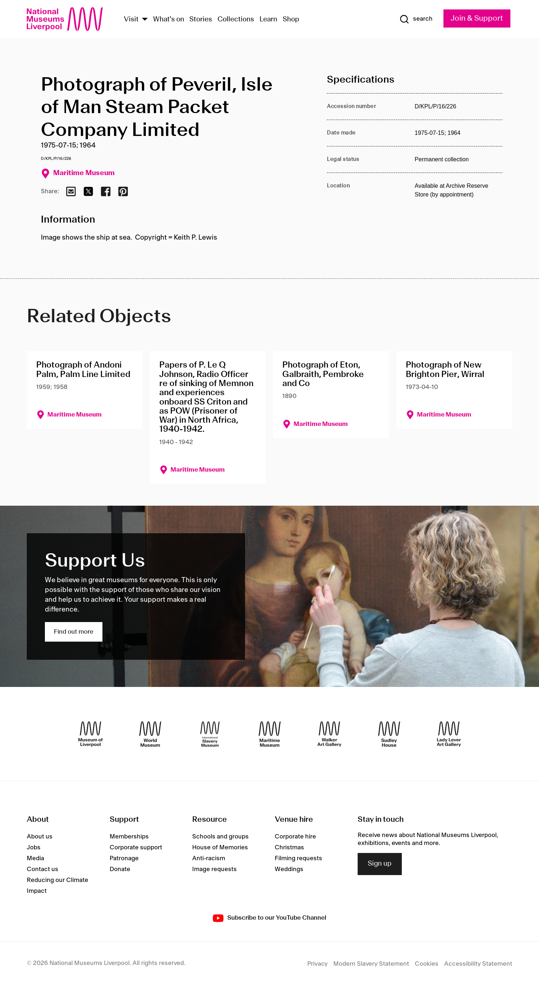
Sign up (380, 863)
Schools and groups (220, 836)
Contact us (42, 869)
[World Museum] (150, 734)
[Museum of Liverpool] (90, 734)
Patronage (124, 858)
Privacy (317, 964)
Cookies (426, 964)
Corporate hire (295, 836)
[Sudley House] (389, 734)
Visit (131, 19)
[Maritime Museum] (270, 734)
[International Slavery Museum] (210, 734)
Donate (120, 869)
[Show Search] (416, 19)
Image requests (214, 869)
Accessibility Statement (478, 964)
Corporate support (136, 847)
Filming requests (298, 858)
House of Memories (220, 847)
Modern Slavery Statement (371, 964)
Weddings (289, 869)
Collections (236, 19)
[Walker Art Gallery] (329, 734)
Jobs (34, 847)
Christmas (289, 847)
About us (39, 836)
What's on (168, 19)
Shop (291, 19)
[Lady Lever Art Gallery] (449, 734)
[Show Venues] (145, 20)
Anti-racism (208, 858)
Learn (268, 19)
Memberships (129, 836)
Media (35, 858)
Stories (200, 19)
